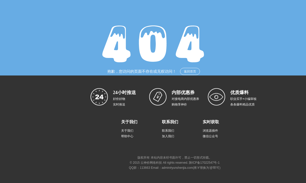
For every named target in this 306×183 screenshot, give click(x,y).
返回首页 (190, 71)
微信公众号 (210, 136)
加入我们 (168, 136)
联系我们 (168, 130)
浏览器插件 (210, 130)
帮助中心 (127, 136)
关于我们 (127, 130)
